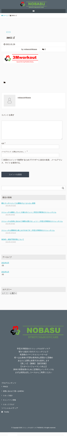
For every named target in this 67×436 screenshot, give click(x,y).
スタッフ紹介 (8, 399)
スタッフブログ (8, 408)
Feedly (5, 416)
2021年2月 (5, 266)
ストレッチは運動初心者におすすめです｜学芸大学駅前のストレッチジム (28, 234)
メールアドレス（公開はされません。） (13, 155)
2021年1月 (5, 275)
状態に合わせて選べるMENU (13, 395)
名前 (2, 147)
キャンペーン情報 (9, 404)
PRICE (5, 390)
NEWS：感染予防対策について (12, 243)
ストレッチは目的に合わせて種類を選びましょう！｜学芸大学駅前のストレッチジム (32, 225)
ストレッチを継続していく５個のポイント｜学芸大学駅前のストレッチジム (28, 216)
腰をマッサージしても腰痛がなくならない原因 (18, 207)
